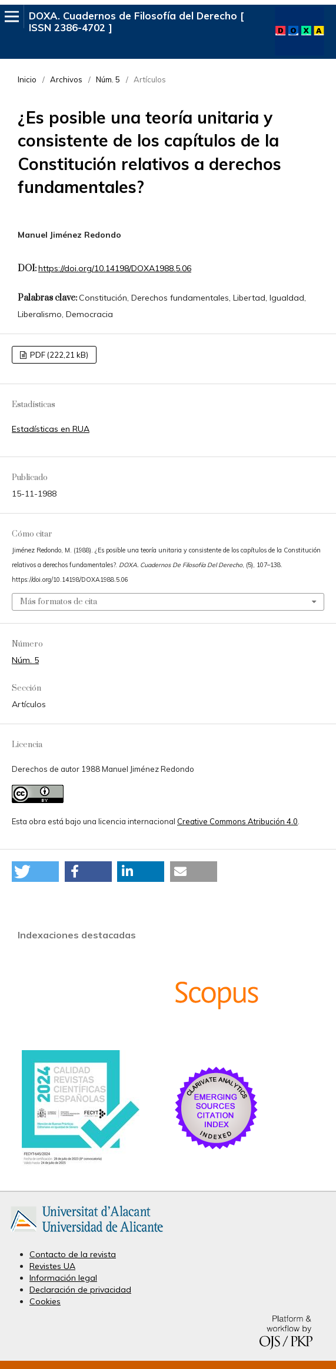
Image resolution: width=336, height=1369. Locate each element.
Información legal (63, 1278)
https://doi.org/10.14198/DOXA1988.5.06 (114, 268)
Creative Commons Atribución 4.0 (237, 821)
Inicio (27, 79)
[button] (35, 871)
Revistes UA (52, 1266)
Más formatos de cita (58, 602)
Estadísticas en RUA (50, 429)
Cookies (45, 1301)
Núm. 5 (108, 79)
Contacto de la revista (72, 1254)
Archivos (66, 79)
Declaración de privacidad (80, 1289)
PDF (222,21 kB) (58, 354)
